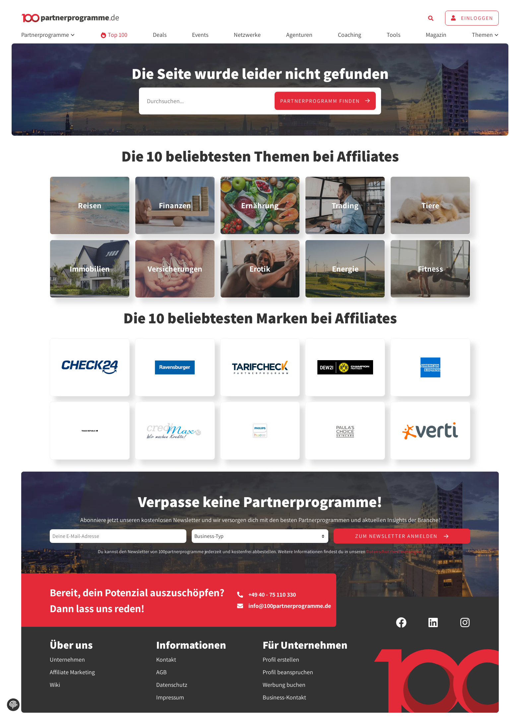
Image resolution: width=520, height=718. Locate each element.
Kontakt (166, 659)
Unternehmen (67, 659)
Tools (393, 34)
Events (200, 34)
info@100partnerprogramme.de (284, 606)
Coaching (349, 34)
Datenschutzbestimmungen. (394, 552)
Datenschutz (171, 684)
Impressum (170, 697)
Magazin (436, 34)
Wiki (55, 684)
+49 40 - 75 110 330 (266, 595)
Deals (159, 34)
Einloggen (472, 18)
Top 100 (113, 34)
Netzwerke (247, 34)
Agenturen (299, 34)
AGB (161, 672)
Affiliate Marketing (72, 672)
